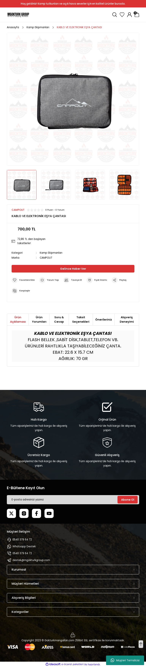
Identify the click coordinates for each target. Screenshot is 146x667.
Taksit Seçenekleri (80, 319)
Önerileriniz (103, 319)
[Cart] (137, 14)
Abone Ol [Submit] (127, 500)
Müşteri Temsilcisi (125, 660)
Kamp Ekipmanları (51, 253)
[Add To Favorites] (23, 280)
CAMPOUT (46, 258)
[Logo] (18, 14)
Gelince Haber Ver (73, 269)
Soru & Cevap (59, 319)
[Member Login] (129, 14)
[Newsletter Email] (73, 499)
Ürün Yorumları (39, 319)
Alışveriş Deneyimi (127, 319)
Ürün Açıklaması (18, 319)
